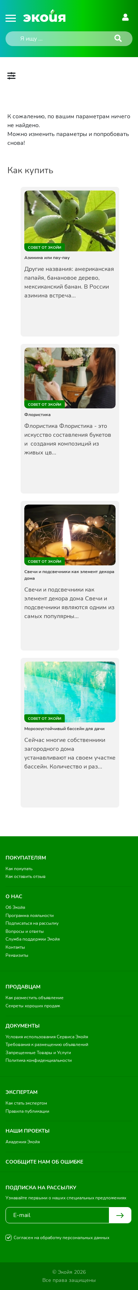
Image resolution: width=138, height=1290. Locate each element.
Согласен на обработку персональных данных (61, 1238)
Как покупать (19, 869)
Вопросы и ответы (25, 931)
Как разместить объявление (35, 998)
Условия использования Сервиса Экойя (47, 1037)
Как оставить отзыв (26, 876)
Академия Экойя (23, 1142)
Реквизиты (17, 955)
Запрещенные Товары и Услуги (38, 1053)
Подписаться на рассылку (32, 923)
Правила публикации (27, 1111)
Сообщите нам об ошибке (44, 1161)
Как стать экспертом (26, 1103)
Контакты (15, 947)
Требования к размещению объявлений (47, 1044)
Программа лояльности (30, 915)
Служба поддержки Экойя (33, 939)
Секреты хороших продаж (33, 1006)
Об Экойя (15, 907)
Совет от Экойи (44, 247)
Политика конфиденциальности (39, 1060)
